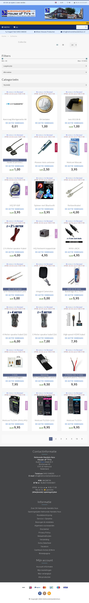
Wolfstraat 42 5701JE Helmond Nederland (44, 466)
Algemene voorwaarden (44, 526)
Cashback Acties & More (44, 550)
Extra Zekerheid (44, 543)
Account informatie (44, 567)
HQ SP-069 (15, 205)
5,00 (15, 297)
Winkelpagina (44, 553)
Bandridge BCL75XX (74, 291)
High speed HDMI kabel (74, 334)
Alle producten (44, 577)
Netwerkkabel (74, 205)
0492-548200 (48, 474)
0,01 (15, 125)
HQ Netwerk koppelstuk (44, 248)
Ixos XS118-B (74, 119)
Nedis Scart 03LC (15, 162)
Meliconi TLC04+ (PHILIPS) (14, 420)
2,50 (44, 168)
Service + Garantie (44, 519)
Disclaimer (44, 529)
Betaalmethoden (44, 536)
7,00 (44, 340)
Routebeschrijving (44, 515)
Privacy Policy (45, 533)
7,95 (74, 340)
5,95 (74, 297)
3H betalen (45, 119)
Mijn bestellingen (44, 570)
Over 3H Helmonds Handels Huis (44, 508)
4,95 (44, 254)
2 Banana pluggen (15, 377)
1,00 (44, 125)
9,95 (74, 383)
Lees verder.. (21, 2)
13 (77, 439)
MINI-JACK (74, 248)
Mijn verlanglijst (44, 574)
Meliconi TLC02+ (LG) (44, 420)
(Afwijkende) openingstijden (44, 492)
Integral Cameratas (44, 291)
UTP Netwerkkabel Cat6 (15, 291)
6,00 (15, 340)
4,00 (74, 211)
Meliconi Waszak (74, 162)
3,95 (74, 168)
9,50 (44, 383)
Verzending (44, 539)
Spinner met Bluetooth (44, 205)
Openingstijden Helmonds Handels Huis (44, 512)
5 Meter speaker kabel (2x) (44, 334)
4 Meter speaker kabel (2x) (15, 334)
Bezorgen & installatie (44, 522)
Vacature (44, 546)
